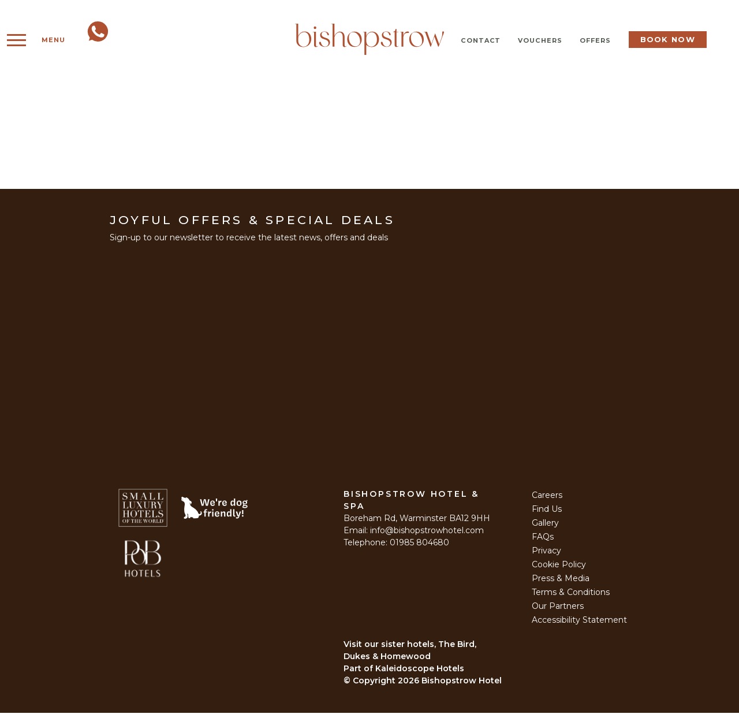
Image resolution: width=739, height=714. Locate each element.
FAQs (543, 538)
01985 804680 (419, 543)
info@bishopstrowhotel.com (427, 531)
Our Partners (558, 607)
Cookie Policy (559, 565)
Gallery (545, 524)
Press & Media (560, 579)
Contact (481, 40)
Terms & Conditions (571, 593)
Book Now (667, 39)
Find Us (547, 510)
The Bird (456, 645)
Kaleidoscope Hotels (419, 669)
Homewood (405, 657)
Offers (595, 40)
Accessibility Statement (579, 621)
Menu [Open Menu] (39, 40)
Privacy (546, 551)
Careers (547, 496)
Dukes (357, 657)
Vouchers (540, 40)
